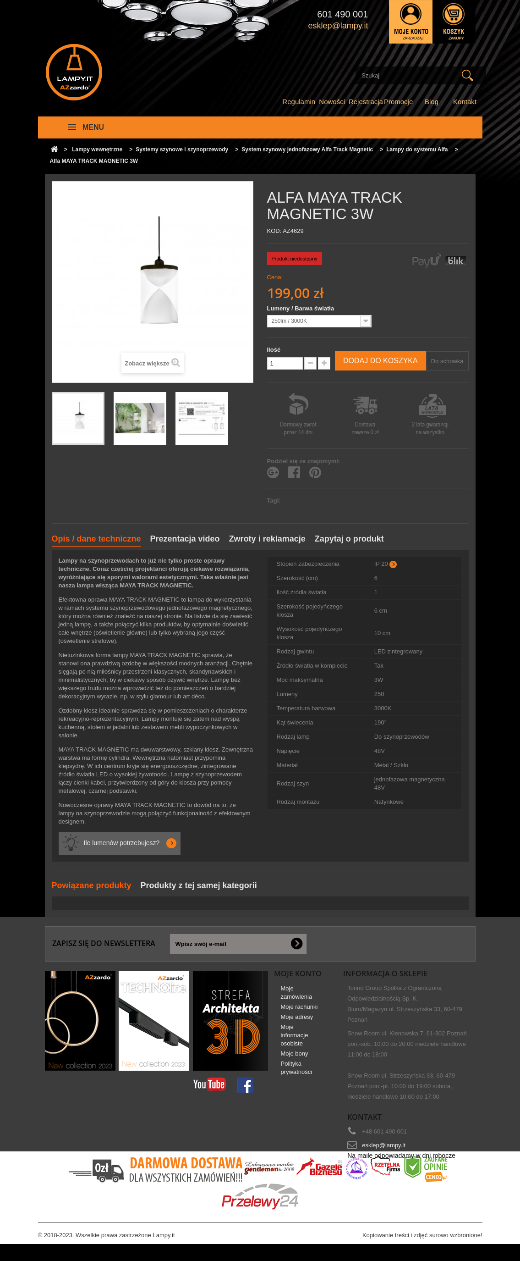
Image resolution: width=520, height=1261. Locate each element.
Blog (431, 101)
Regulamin (298, 101)
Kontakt (464, 101)
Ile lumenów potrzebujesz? (122, 842)
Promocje (398, 101)
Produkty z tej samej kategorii (199, 885)
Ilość (274, 349)
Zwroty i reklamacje (267, 538)
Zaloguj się (410, 22)
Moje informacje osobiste (294, 1040)
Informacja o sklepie (385, 973)
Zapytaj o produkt (349, 538)
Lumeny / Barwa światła (301, 308)
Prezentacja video (185, 538)
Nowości (332, 101)
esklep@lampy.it (383, 1145)
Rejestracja (366, 101)
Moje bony (294, 1058)
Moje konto (298, 973)
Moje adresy (297, 1021)
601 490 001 (342, 14)
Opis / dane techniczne (96, 538)
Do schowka (447, 361)
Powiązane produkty (91, 885)
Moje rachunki (299, 1011)
